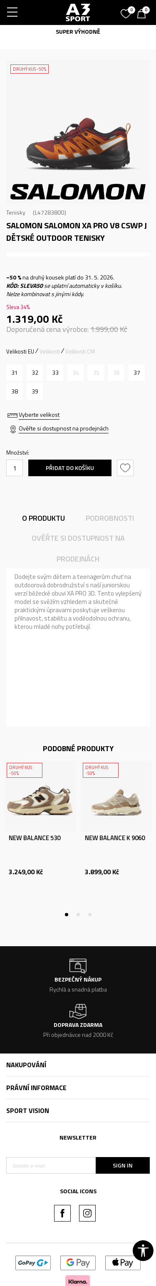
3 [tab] (78, 197)
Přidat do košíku (70, 467)
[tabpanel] (78, 132)
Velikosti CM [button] (80, 351)
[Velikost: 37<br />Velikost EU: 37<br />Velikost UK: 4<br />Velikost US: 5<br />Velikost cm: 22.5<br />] (137, 372)
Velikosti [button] (50, 351)
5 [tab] (101, 197)
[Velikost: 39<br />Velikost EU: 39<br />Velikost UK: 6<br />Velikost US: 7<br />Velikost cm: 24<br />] (35, 391)
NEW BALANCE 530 (34, 838)
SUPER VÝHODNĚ (78, 31)
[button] (126, 468)
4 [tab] (90, 197)
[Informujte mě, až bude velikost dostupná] (75, 372)
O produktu (43, 518)
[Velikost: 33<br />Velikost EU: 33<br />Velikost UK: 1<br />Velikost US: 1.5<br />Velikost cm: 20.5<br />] (55, 372)
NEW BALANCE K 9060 (115, 838)
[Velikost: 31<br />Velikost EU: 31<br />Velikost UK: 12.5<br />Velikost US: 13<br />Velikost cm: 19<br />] (14, 372)
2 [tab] (66, 197)
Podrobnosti (110, 518)
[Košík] (143, 14)
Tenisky (15, 212)
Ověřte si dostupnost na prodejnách (64, 428)
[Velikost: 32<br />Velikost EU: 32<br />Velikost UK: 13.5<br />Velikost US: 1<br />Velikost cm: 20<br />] (35, 372)
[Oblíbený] (127, 11)
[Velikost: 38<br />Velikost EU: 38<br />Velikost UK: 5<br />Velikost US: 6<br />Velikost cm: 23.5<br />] (14, 391)
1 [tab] (55, 197)
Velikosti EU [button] (20, 351)
